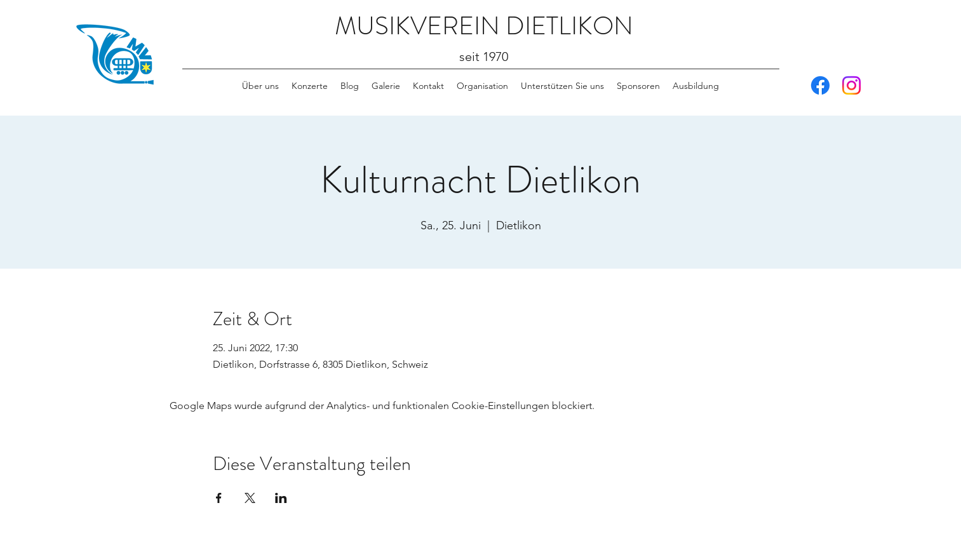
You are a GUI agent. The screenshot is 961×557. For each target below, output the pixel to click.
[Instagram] (851, 85)
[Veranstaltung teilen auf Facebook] (219, 498)
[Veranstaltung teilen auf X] (250, 498)
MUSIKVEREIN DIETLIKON (484, 26)
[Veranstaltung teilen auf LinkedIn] (281, 498)
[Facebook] (820, 85)
